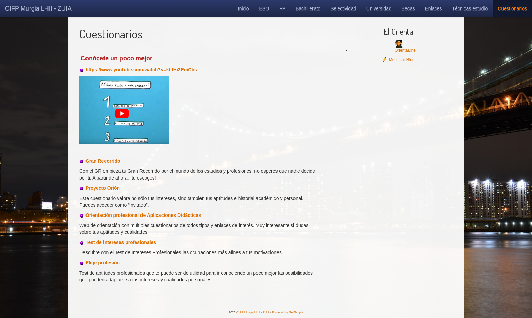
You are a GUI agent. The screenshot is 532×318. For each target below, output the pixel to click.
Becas (408, 8)
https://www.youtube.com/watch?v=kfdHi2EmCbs (141, 69)
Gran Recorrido (103, 161)
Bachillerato (308, 8)
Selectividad (343, 8)
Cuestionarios (512, 8)
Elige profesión (103, 262)
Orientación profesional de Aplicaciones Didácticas (143, 215)
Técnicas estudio (470, 8)
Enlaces (433, 8)
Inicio (243, 8)
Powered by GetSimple (287, 312)
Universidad (379, 8)
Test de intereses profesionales (121, 242)
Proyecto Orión (103, 188)
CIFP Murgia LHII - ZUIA (38, 8)
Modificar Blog (398, 59)
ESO (264, 8)
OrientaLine (405, 50)
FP (282, 8)
